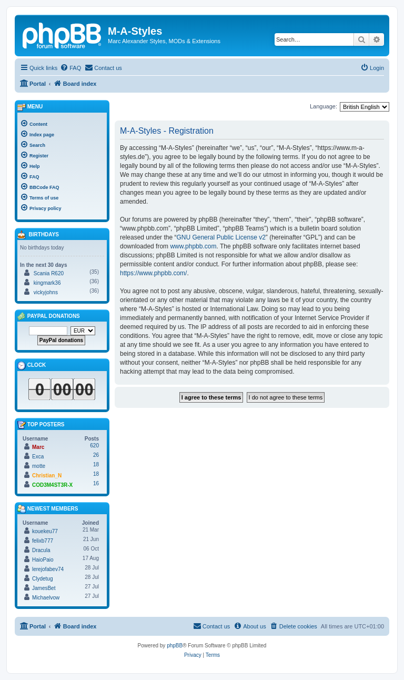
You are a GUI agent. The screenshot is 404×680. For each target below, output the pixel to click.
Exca (38, 456)
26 (96, 455)
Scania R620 (49, 273)
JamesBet (43, 588)
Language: (323, 106)
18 (96, 464)
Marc (38, 447)
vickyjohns (46, 292)
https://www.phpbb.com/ (153, 273)
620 (94, 445)
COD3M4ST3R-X (52, 485)
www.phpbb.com (193, 246)
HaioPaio (43, 560)
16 (96, 483)
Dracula (41, 550)
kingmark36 (47, 283)
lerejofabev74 (48, 569)
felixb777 (42, 541)
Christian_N (47, 475)
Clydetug (42, 579)
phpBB (175, 645)
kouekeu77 (45, 531)
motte (38, 466)
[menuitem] (70, 68)
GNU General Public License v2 (220, 237)
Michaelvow (45, 598)
